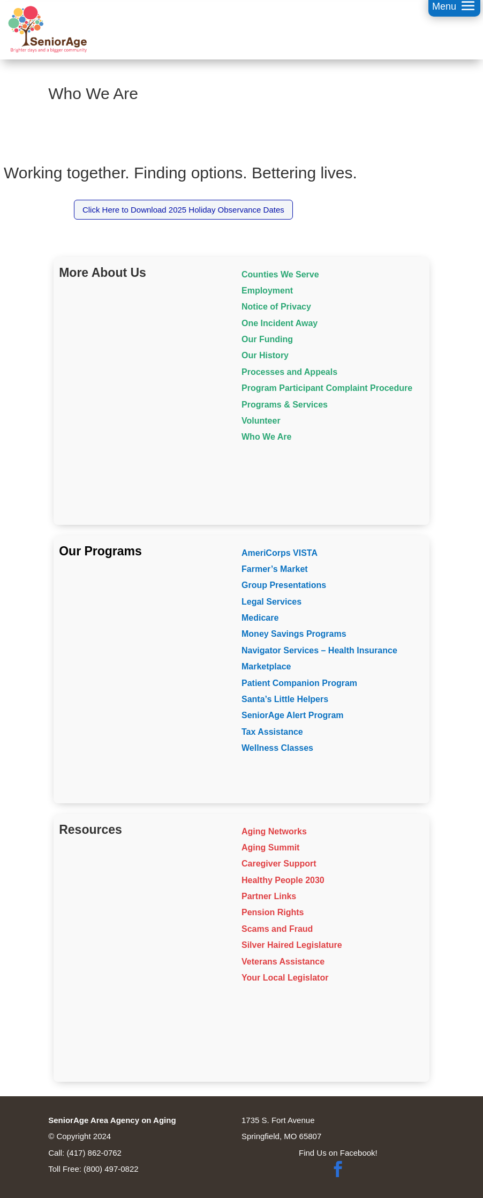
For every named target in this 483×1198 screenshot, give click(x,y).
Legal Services (271, 601)
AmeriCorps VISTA (280, 552)
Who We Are (266, 436)
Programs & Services (285, 404)
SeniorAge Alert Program (293, 715)
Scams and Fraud (277, 928)
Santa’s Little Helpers (285, 699)
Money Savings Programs (294, 633)
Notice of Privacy (276, 306)
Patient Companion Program (299, 683)
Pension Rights (273, 912)
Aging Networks (274, 831)
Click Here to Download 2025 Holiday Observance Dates (183, 209)
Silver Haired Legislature (292, 945)
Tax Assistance (272, 731)
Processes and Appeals (289, 371)
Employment (267, 290)
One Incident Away (280, 323)
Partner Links (269, 896)
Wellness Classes (277, 747)
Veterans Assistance (283, 961)
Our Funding (267, 339)
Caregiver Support (279, 863)
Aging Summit (270, 847)
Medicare (260, 617)
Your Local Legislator (285, 977)
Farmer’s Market (275, 569)
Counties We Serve (280, 274)
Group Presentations (284, 585)
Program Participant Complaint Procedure (327, 388)
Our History (265, 355)
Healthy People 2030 (283, 880)
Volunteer (261, 420)
